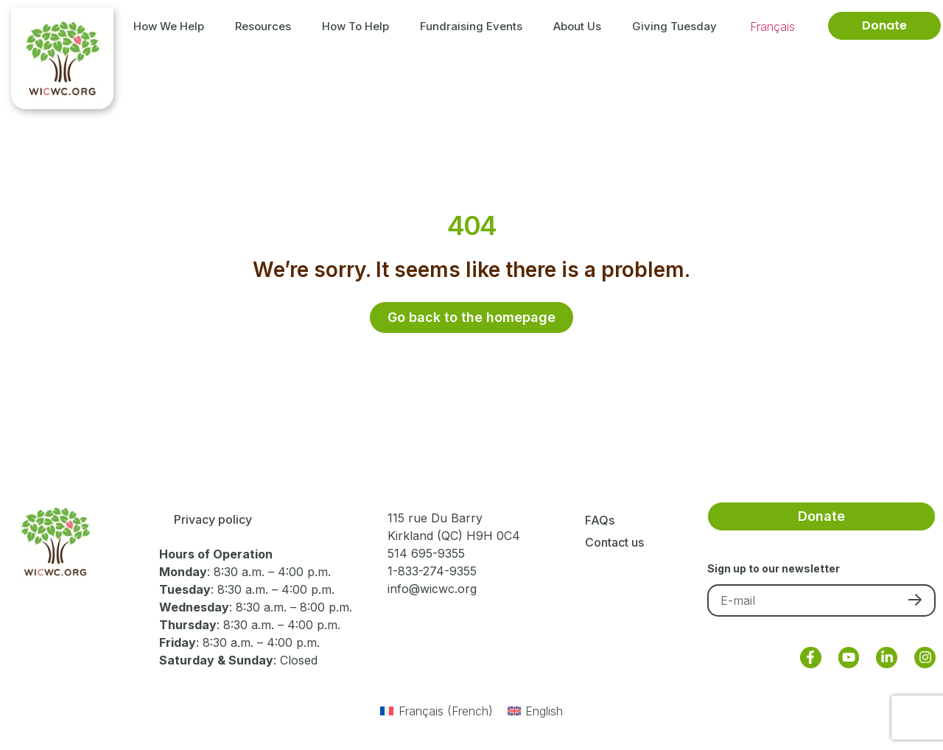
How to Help (359, 25)
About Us (581, 25)
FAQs (599, 520)
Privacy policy (213, 520)
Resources (266, 25)
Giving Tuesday (674, 26)
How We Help (172, 25)
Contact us (614, 542)
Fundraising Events (475, 25)
